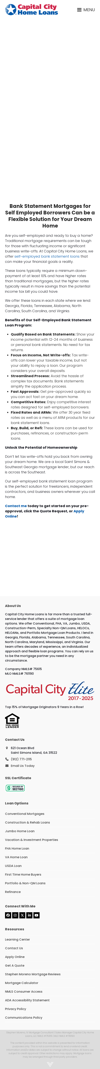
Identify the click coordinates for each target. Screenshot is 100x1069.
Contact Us (14, 948)
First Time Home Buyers (23, 874)
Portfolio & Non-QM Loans (25, 883)
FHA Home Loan (17, 848)
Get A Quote (14, 965)
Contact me (16, 505)
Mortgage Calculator (21, 983)
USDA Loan (13, 866)
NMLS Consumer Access (23, 991)
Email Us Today (23, 766)
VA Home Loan (16, 857)
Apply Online (15, 957)
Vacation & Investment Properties (31, 840)
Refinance (13, 892)
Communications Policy (23, 1017)
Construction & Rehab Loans (27, 822)
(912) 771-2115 (21, 759)
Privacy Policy (15, 1009)
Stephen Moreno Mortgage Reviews (33, 974)
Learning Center (17, 939)
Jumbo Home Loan (20, 831)
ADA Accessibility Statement (27, 1000)
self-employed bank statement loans (47, 256)
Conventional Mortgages (24, 814)
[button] (86, 10)
